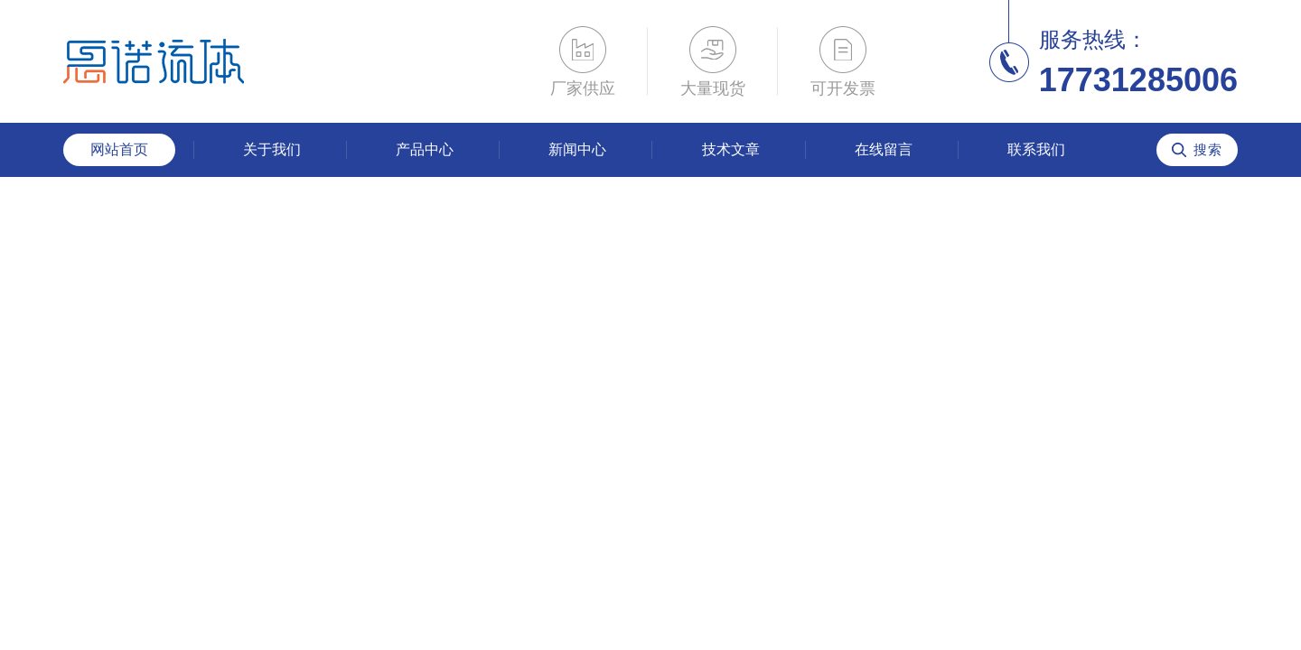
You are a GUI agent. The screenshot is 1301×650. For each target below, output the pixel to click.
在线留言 (884, 149)
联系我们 (1036, 149)
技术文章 (731, 149)
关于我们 (272, 149)
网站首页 (119, 149)
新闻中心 (577, 149)
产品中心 (425, 149)
